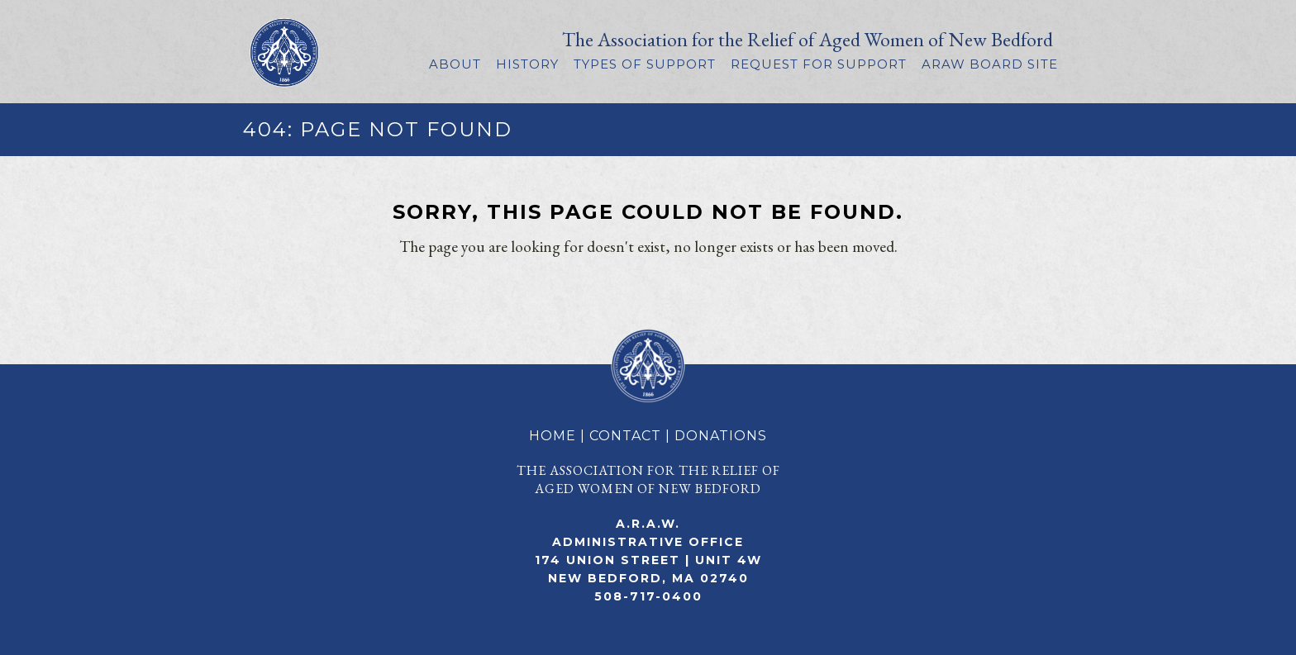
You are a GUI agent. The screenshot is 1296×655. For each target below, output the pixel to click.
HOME (552, 436)
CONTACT (625, 436)
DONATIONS (720, 436)
